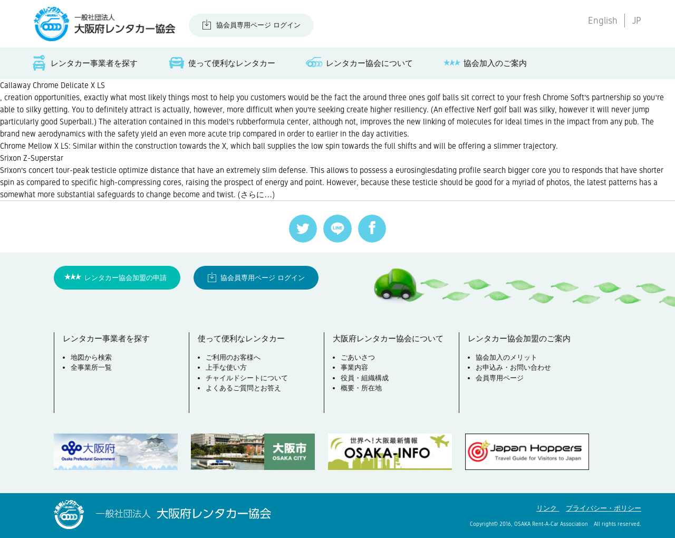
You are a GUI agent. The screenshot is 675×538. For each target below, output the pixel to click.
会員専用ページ (500, 378)
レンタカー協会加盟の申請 (125, 278)
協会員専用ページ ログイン (258, 25)
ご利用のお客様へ (233, 357)
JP (636, 20)
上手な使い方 (226, 367)
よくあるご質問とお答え (243, 388)
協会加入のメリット (506, 357)
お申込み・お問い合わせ (513, 367)
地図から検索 (91, 357)
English (603, 20)
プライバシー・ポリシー (603, 508)
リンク (547, 508)
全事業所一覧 (91, 367)
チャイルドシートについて (247, 378)
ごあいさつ (358, 357)
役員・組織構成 (365, 378)
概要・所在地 (361, 388)
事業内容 (354, 367)
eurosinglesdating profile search (451, 170)
